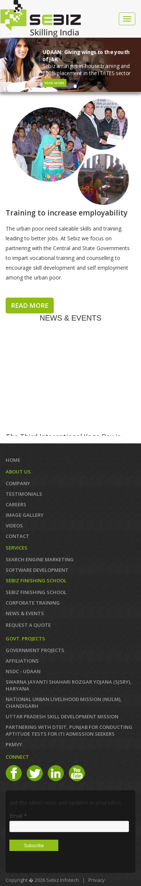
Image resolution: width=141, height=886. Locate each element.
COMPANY (18, 483)
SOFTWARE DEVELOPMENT (37, 570)
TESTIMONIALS (24, 493)
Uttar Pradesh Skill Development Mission (62, 716)
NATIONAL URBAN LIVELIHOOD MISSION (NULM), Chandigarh (64, 702)
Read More (55, 83)
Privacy (96, 880)
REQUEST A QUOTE (28, 625)
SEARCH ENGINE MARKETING (40, 559)
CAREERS (16, 504)
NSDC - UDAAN (23, 671)
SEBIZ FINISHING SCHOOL (36, 592)
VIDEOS (14, 525)
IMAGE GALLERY (25, 515)
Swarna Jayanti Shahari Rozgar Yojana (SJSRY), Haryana (69, 685)
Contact (17, 536)
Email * (18, 815)
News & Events (25, 613)
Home (13, 460)
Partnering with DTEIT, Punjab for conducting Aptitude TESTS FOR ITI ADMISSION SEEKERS (69, 730)
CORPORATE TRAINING (33, 602)
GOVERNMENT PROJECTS (35, 650)
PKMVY (14, 744)
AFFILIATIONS (22, 660)
